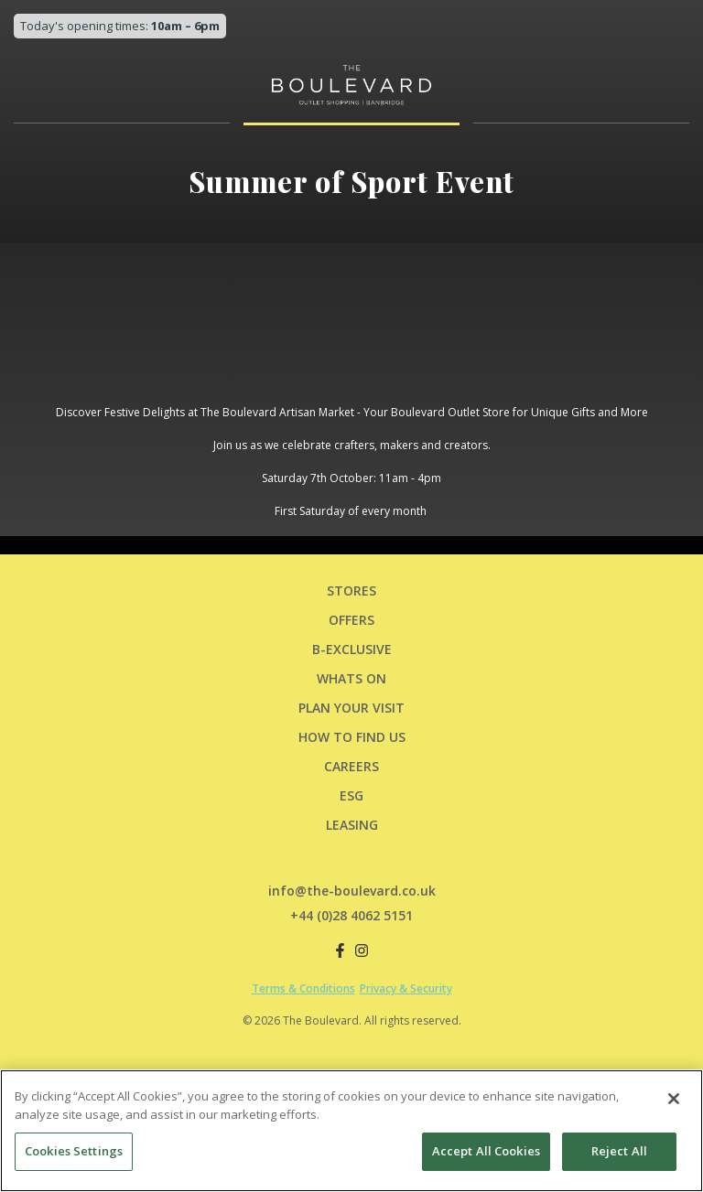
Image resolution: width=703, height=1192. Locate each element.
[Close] (674, 1099)
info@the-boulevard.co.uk (352, 890)
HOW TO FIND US (352, 737)
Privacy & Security (406, 988)
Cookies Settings (74, 1151)
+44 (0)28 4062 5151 (351, 915)
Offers (351, 619)
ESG (351, 795)
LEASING (352, 824)
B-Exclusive (352, 649)
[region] (351, 1130)
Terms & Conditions (303, 988)
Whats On (351, 678)
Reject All (619, 1151)
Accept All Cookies (486, 1151)
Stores (351, 590)
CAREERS (351, 766)
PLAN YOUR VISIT (351, 707)
